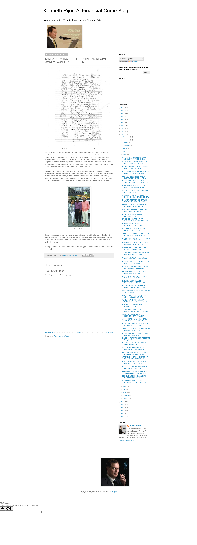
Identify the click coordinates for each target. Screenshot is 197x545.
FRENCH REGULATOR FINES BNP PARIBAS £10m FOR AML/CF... (134, 353)
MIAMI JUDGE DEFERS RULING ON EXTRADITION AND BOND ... (135, 205)
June (124, 155)
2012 (123, 414)
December (126, 137)
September (127, 146)
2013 (123, 411)
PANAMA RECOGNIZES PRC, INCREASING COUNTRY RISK (133, 282)
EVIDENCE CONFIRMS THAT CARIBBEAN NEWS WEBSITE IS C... (136, 220)
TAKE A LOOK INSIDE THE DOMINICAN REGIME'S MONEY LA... (136, 329)
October (126, 143)
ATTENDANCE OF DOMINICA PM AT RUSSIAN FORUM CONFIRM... (135, 358)
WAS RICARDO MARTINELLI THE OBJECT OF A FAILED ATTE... (134, 248)
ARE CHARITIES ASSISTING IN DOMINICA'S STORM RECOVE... (134, 348)
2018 (123, 131)
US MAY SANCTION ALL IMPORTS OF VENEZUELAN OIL (135, 343)
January (126, 398)
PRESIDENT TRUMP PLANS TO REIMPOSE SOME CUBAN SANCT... (135, 258)
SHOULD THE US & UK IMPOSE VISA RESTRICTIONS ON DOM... (135, 253)
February (126, 395)
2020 (123, 125)
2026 (123, 108)
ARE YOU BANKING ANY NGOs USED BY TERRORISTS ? (135, 191)
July (124, 152)
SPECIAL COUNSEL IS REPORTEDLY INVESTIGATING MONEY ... (135, 263)
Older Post (109, 332)
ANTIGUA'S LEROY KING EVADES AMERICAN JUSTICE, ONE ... (134, 158)
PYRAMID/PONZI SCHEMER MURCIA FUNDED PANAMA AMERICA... (135, 172)
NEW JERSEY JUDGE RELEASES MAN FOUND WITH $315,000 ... (136, 239)
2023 (123, 117)
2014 (123, 408)
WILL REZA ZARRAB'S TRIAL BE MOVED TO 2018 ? (133, 305)
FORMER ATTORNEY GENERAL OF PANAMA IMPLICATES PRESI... (134, 201)
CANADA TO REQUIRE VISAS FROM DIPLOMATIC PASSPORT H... (135, 163)
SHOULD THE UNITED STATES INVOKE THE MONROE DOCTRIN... (135, 310)
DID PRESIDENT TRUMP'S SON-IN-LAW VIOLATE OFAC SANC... (134, 367)
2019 (123, 128)
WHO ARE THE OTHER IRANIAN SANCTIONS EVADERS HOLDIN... (135, 301)
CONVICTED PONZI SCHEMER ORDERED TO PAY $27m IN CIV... (135, 224)
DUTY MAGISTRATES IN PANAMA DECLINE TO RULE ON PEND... (134, 363)
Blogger (114, 492)
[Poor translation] (9, 508)
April (124, 389)
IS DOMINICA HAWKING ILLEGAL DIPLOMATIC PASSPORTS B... (134, 186)
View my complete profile (127, 440)
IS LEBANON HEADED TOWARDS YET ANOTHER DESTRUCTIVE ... (135, 296)
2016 (123, 402)
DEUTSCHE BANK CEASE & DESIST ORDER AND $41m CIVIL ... (135, 324)
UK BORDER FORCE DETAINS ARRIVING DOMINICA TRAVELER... (135, 182)
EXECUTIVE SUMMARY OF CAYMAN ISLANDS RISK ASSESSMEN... (135, 267)
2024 (123, 114)
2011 (123, 417)
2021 (123, 123)
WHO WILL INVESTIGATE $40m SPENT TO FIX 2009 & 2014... (136, 291)
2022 (123, 120)
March (125, 392)
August (125, 149)
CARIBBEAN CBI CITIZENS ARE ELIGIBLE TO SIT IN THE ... (133, 229)
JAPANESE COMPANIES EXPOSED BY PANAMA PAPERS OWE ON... (136, 234)
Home (79, 332)
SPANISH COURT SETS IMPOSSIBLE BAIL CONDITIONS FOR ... (135, 167)
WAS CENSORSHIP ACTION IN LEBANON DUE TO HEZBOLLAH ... (135, 382)
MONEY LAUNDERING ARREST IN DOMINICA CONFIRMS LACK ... (134, 377)
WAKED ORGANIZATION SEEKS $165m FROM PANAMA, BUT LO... (135, 315)
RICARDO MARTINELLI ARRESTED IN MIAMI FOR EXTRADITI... (135, 277)
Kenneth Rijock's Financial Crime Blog (85, 10)
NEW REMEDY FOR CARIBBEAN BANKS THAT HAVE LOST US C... (135, 286)
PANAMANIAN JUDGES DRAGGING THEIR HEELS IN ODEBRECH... (134, 372)
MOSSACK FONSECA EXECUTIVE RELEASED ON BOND (134, 272)
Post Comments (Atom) (62, 336)
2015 (123, 405)
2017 (123, 134)
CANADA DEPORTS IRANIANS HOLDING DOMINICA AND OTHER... (136, 196)
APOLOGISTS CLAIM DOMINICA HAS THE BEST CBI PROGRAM (135, 320)
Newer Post (49, 332)
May (124, 386)
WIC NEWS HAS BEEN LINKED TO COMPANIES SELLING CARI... (134, 210)
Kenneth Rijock (135, 425)
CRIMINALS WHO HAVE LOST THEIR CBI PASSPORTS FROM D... (135, 243)
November (126, 140)
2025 (123, 111)
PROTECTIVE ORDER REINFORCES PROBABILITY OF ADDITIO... (135, 215)
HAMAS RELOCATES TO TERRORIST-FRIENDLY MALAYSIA (135, 334)
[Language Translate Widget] (131, 59)
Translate (132, 62)
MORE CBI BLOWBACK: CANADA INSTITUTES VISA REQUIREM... (134, 177)
